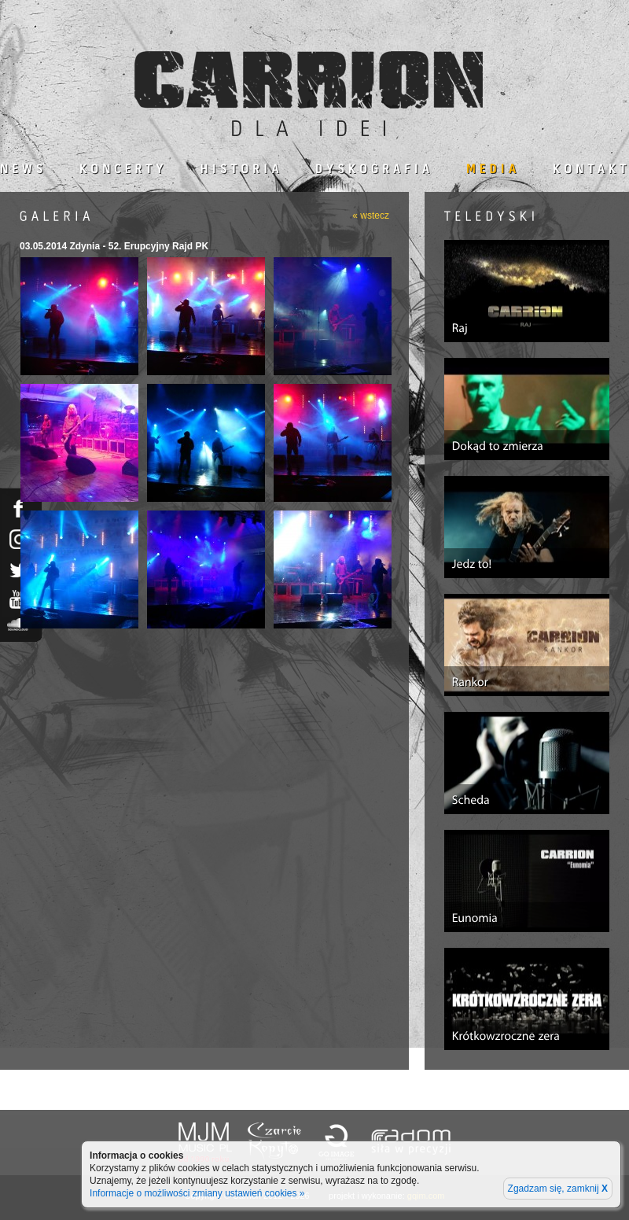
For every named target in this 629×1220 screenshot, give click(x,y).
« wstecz (370, 215)
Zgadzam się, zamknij (558, 1188)
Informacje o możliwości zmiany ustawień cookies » (197, 1193)
